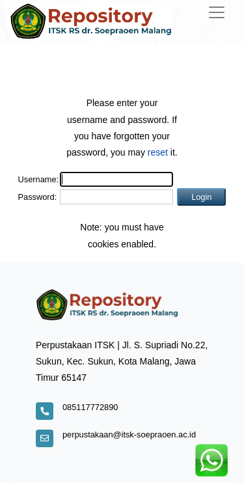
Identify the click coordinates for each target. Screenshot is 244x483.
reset (158, 152)
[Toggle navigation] (216, 12)
